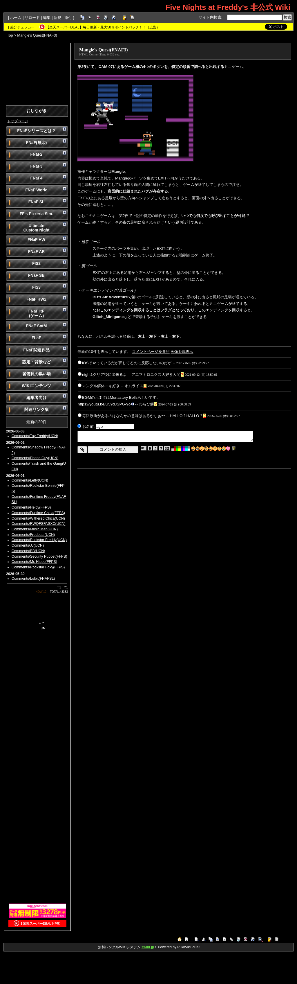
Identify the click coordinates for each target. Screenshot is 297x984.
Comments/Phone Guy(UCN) (35, 458)
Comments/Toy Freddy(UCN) (35, 436)
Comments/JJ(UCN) (28, 545)
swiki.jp (148, 947)
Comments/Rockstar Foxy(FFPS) (38, 567)
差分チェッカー (22, 27)
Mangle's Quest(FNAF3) (103, 49)
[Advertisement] (37, 74)
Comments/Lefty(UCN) (30, 480)
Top (10, 35)
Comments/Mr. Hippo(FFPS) (34, 562)
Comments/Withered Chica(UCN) (38, 518)
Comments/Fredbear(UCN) (33, 535)
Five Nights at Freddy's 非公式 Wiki (227, 7)
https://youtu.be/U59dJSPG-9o (106, 404)
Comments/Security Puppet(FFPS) (39, 556)
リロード (32, 17)
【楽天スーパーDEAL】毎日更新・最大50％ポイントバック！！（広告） (103, 27)
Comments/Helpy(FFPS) (31, 507)
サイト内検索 (210, 17)
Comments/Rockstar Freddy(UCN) (39, 540)
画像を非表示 (182, 351)
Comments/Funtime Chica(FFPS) (38, 513)
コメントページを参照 (151, 351)
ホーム (15, 17)
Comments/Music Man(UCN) (35, 529)
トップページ (17, 121)
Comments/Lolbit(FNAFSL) (33, 579)
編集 (46, 17)
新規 (57, 17)
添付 (68, 17)
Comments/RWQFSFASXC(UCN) (39, 524)
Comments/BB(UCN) (28, 551)
